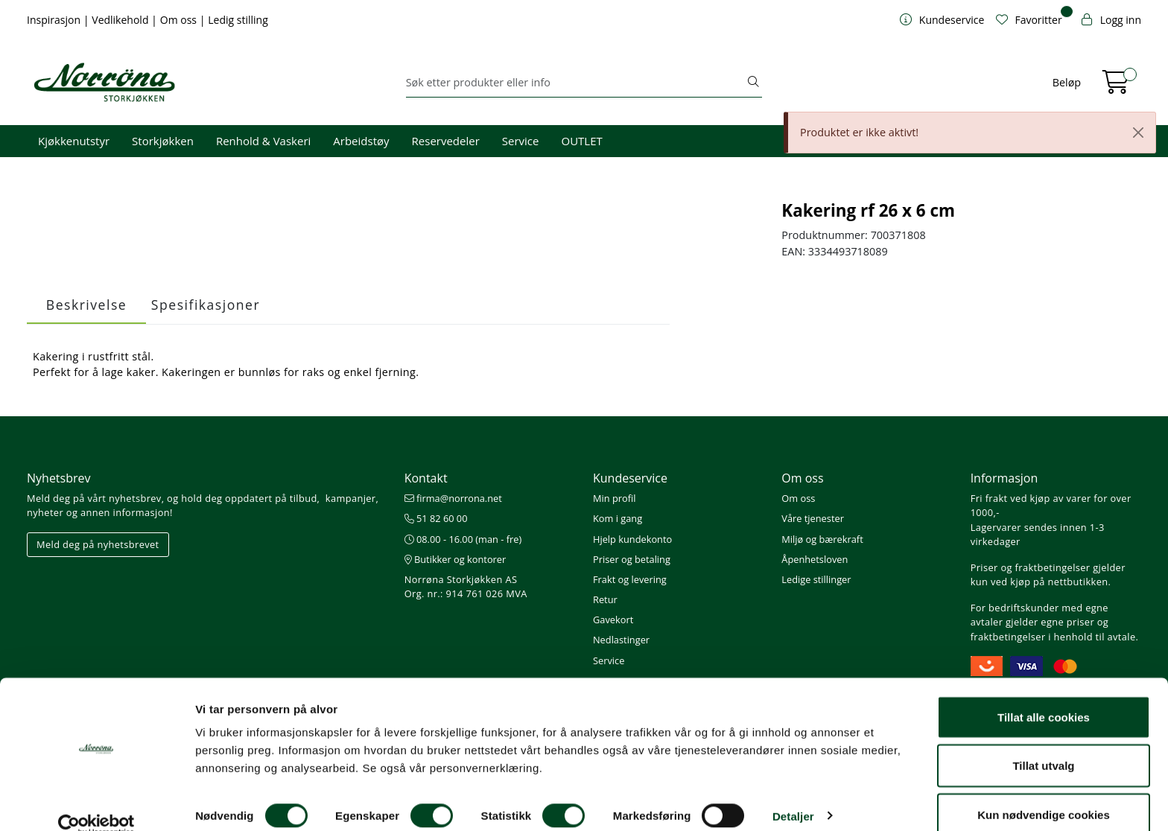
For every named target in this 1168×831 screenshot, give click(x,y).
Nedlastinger (621, 639)
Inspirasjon (55, 20)
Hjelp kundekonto (632, 539)
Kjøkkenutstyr (74, 140)
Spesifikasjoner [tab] (205, 304)
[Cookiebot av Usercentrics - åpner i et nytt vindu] (96, 802)
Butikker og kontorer (455, 559)
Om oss (180, 20)
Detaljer (793, 792)
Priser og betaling (631, 559)
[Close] (1138, 132)
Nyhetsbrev (59, 478)
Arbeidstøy (361, 140)
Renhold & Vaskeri (263, 140)
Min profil (614, 498)
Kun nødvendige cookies (1043, 791)
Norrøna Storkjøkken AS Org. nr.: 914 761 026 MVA (465, 586)
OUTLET (581, 140)
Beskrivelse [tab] (86, 304)
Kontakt (426, 478)
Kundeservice (630, 478)
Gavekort (613, 619)
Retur (605, 599)
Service (520, 140)
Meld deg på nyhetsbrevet (97, 544)
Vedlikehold (121, 20)
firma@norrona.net (453, 498)
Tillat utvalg (1043, 742)
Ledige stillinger (816, 579)
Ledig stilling (238, 20)
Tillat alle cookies (1043, 693)
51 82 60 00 (436, 518)
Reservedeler (446, 140)
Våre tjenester (812, 518)
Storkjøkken (163, 140)
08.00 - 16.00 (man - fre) (463, 539)
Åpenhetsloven (814, 559)
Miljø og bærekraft (822, 539)
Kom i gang (617, 518)
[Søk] (576, 83)
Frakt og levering (630, 579)
